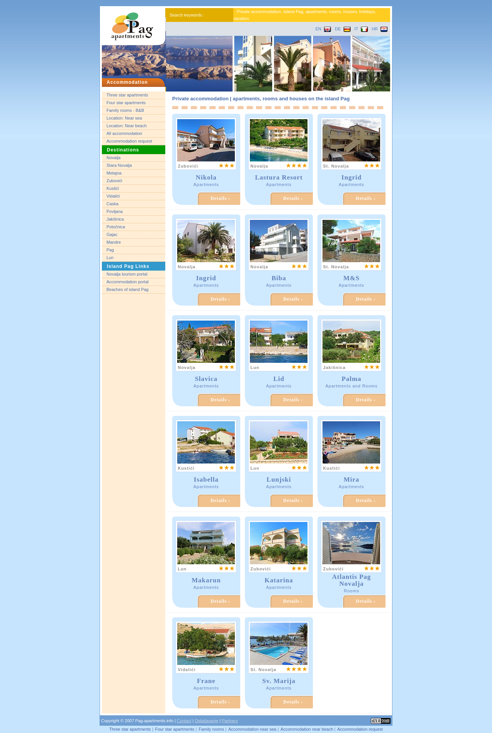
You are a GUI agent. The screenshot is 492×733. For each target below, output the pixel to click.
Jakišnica (115, 219)
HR (379, 29)
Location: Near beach (126, 125)
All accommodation (124, 133)
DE (342, 29)
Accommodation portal (127, 281)
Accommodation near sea (252, 729)
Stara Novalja (119, 165)
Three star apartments (127, 95)
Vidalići (113, 196)
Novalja (113, 157)
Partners (230, 720)
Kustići (112, 188)
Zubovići (114, 180)
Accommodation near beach (307, 729)
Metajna (113, 173)
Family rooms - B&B (125, 110)
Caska (112, 203)
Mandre (113, 242)
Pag (110, 250)
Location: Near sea (124, 118)
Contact (184, 720)
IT (361, 29)
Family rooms (211, 729)
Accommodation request (129, 141)
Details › (220, 198)
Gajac (112, 234)
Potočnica (115, 226)
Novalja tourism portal (126, 274)
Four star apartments (126, 102)
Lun (109, 257)
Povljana (114, 211)
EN (323, 29)
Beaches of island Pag (127, 289)
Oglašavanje (206, 720)
